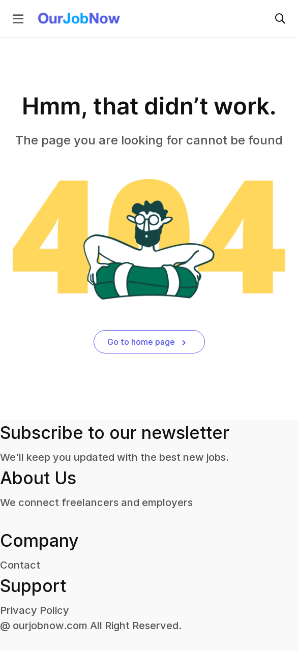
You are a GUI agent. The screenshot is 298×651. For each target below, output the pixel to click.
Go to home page (146, 342)
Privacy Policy (34, 610)
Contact (20, 565)
